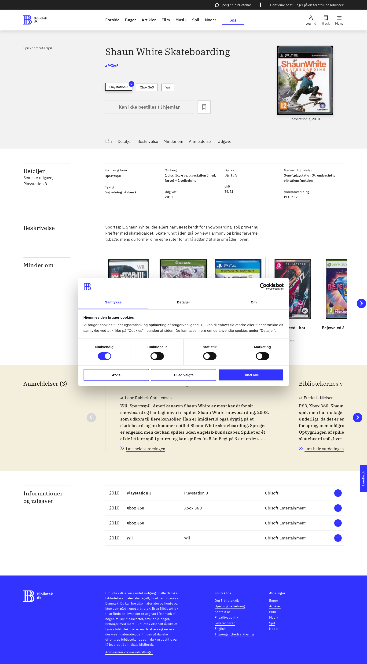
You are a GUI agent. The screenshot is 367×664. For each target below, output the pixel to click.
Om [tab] (254, 302)
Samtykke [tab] (113, 302)
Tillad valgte (183, 375)
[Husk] (326, 20)
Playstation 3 (120, 86)
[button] (224, 493)
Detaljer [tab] (183, 302)
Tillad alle (251, 375)
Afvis (116, 375)
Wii (167, 87)
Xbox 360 (147, 87)
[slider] (305, 83)
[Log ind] (310, 20)
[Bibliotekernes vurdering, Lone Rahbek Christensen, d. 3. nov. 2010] (145, 449)
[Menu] (339, 20)
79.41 (228, 191)
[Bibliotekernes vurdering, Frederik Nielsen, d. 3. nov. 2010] (324, 449)
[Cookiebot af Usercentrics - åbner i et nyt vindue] (263, 286)
